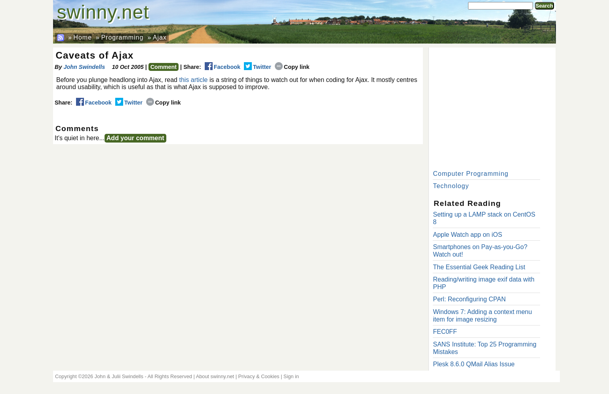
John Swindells (84, 67)
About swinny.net (215, 376)
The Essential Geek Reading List (479, 267)
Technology (451, 186)
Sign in (291, 376)
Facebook (222, 67)
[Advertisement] (492, 107)
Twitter (257, 67)
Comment (163, 67)
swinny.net (103, 12)
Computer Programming (470, 173)
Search (544, 6)
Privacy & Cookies (259, 376)
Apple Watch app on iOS (467, 234)
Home (82, 37)
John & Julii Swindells (119, 376)
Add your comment (135, 138)
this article (193, 79)
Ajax (160, 37)
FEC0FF (445, 331)
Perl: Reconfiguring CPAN (469, 299)
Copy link (292, 67)
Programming (122, 37)
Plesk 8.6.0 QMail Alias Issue (473, 364)
